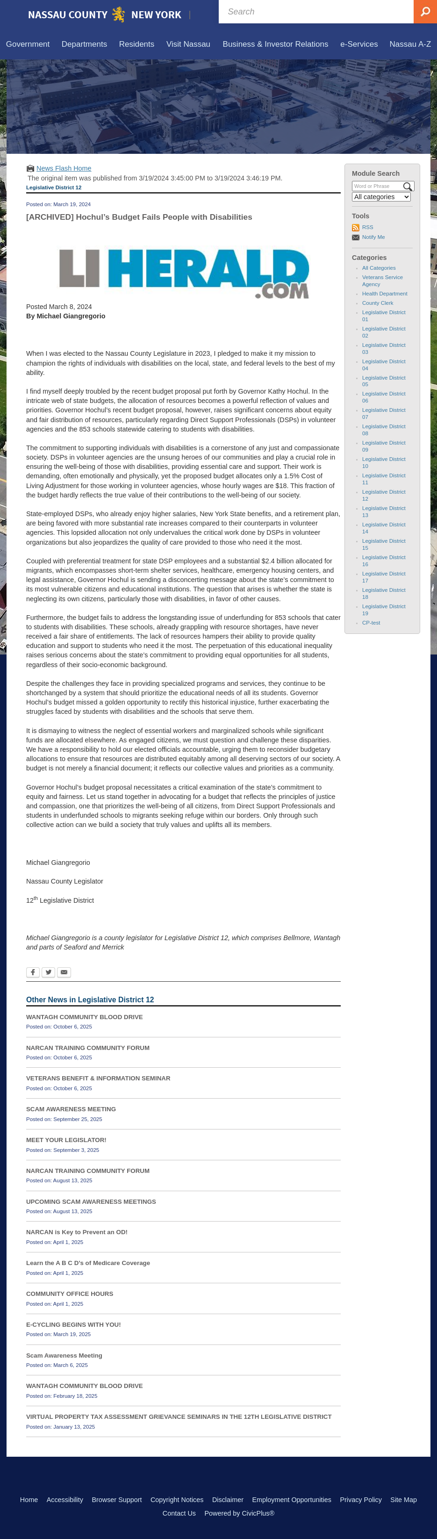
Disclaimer (228, 1499)
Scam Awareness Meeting (64, 1355)
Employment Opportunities (291, 1499)
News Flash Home (64, 168)
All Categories (379, 268)
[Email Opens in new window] (64, 973)
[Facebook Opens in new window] (33, 973)
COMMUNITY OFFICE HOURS (69, 1293)
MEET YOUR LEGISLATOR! (66, 1139)
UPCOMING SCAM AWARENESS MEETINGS (91, 1201)
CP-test (371, 623)
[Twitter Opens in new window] (48, 973)
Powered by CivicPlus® (239, 1513)
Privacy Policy (361, 1499)
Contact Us (179, 1513)
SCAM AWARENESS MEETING (71, 1109)
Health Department (385, 293)
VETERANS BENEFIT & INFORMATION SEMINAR (98, 1078)
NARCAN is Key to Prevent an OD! (77, 1232)
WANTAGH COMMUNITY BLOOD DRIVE (84, 1017)
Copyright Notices (177, 1499)
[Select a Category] (381, 196)
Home (29, 1499)
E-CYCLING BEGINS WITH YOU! (73, 1324)
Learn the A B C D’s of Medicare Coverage (88, 1262)
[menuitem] (28, 44)
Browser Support (117, 1499)
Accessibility (65, 1499)
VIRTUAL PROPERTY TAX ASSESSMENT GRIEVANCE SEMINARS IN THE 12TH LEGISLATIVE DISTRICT (179, 1416)
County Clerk (378, 303)
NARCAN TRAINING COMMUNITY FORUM (88, 1047)
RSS (367, 227)
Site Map (403, 1499)
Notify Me (373, 237)
